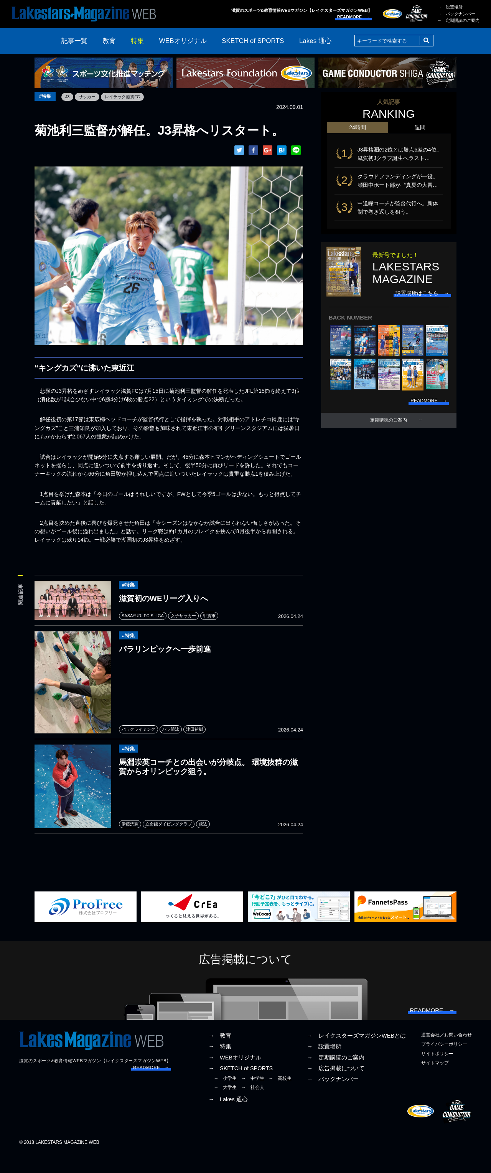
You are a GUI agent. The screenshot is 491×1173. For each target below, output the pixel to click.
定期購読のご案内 (389, 429)
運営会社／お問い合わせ (446, 1054)
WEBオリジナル (183, 40)
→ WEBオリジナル (234, 1076)
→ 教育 (219, 1055)
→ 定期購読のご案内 (458, 20)
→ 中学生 (252, 1097)
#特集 (46, 97)
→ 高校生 (280, 1097)
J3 (70, 96)
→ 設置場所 (450, 7)
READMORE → (353, 17)
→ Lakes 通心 (227, 1118)
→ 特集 (219, 1066)
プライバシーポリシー (444, 1063)
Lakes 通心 (315, 40)
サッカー (91, 96)
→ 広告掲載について (335, 1087)
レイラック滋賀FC (129, 96)
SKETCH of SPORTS (253, 40)
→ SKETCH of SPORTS (240, 1087)
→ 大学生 (225, 1106)
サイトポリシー (437, 1072)
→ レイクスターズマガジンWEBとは (356, 1055)
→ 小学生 (225, 1097)
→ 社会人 (252, 1106)
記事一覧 (74, 40)
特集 (137, 40)
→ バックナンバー (456, 14)
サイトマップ (435, 1081)
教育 (109, 40)
